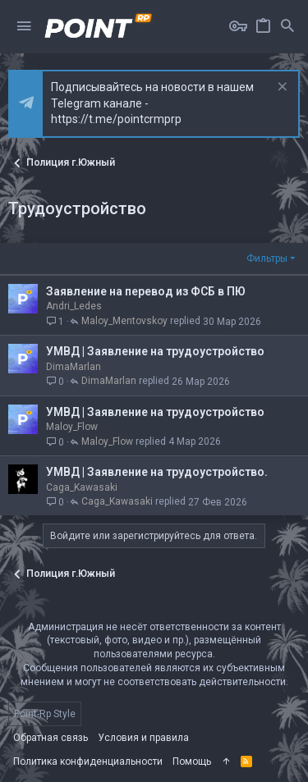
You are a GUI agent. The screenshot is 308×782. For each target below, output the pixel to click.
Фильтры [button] (266, 258)
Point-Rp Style (45, 714)
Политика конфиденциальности (88, 761)
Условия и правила (143, 737)
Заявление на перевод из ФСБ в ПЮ (146, 291)
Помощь (191, 761)
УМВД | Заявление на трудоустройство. (157, 471)
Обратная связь (50, 737)
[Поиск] (287, 27)
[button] (24, 26)
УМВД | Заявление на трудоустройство (155, 351)
